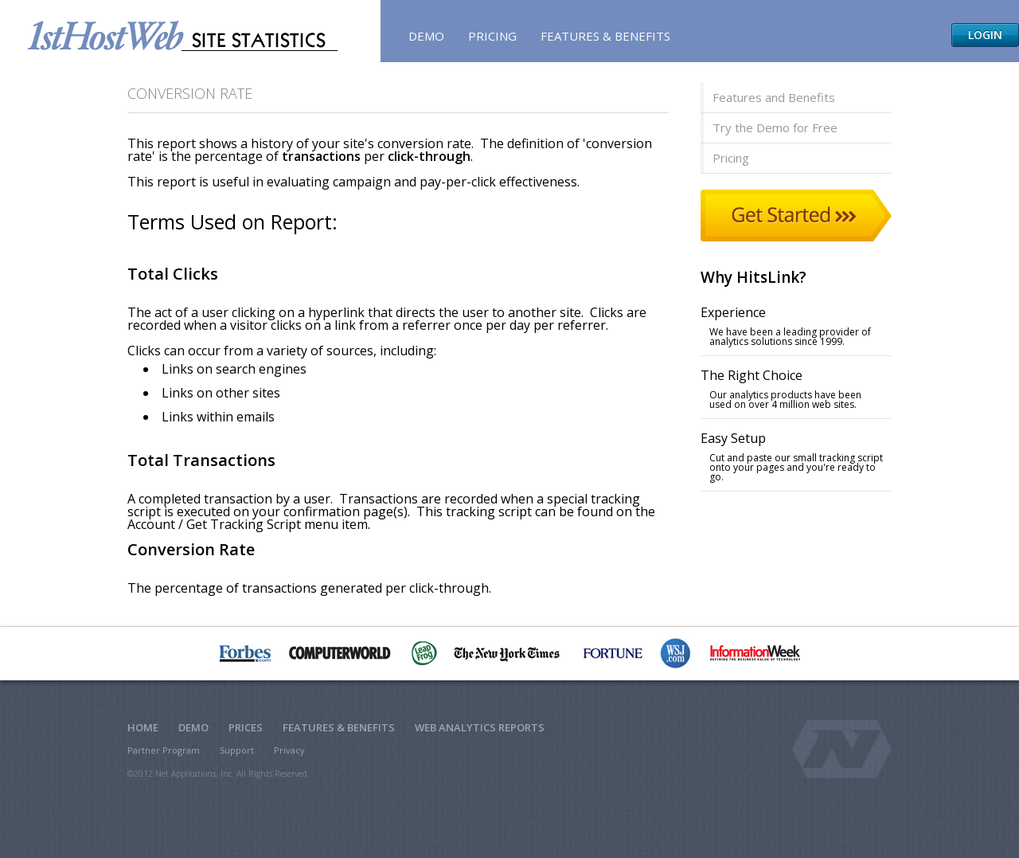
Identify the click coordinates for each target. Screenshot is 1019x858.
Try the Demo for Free (775, 127)
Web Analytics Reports (480, 727)
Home (142, 727)
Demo (426, 36)
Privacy (289, 750)
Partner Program (163, 750)
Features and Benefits (774, 97)
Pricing (492, 36)
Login (985, 34)
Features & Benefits (605, 36)
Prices (245, 727)
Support (237, 750)
